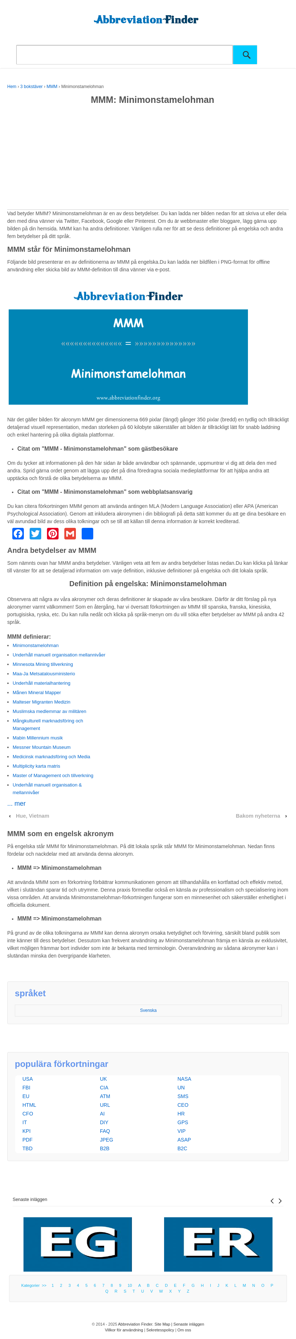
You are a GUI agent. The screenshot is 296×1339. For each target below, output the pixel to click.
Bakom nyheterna (258, 816)
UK (103, 1079)
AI (102, 1114)
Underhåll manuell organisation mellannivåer (59, 655)
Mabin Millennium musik (38, 738)
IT (24, 1122)
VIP (181, 1131)
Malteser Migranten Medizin (41, 702)
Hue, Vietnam (32, 816)
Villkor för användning (124, 1330)
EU (25, 1096)
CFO (27, 1114)
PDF (27, 1140)
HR (181, 1114)
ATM (105, 1096)
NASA (184, 1079)
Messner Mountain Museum (41, 747)
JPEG (106, 1140)
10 (130, 1285)
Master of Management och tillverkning (53, 775)
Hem (11, 86)
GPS (182, 1122)
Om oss (184, 1330)
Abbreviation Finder (135, 1324)
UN (181, 1087)
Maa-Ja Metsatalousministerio (44, 673)
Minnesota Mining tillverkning (43, 664)
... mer (16, 803)
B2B (105, 1148)
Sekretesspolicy (160, 1330)
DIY (104, 1122)
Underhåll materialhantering (41, 683)
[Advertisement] (148, 158)
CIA (104, 1087)
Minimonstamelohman (36, 645)
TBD (27, 1148)
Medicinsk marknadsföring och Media (51, 756)
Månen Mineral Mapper (37, 692)
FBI (26, 1087)
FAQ (105, 1131)
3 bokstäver (31, 86)
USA (27, 1079)
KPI (26, 1131)
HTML (29, 1105)
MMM (52, 86)
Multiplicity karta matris (36, 766)
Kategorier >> (35, 1285)
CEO (182, 1105)
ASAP (184, 1140)
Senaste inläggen (30, 1199)
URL (105, 1105)
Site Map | (163, 1324)
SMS (182, 1096)
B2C (182, 1148)
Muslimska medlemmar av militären (49, 711)
